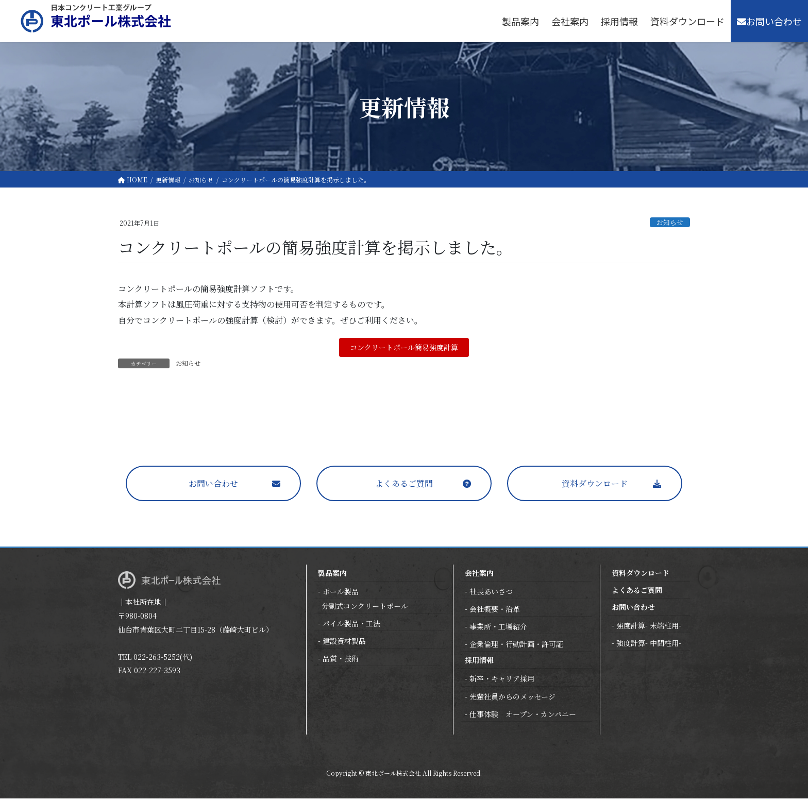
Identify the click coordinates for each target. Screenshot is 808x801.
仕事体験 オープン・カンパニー (522, 716)
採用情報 (479, 662)
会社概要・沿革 (494, 611)
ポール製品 (341, 594)
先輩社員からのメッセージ (512, 699)
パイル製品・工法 (351, 626)
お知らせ (669, 222)
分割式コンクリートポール (365, 608)
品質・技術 (341, 661)
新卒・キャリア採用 (501, 681)
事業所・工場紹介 (498, 629)
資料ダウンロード (595, 486)
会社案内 (479, 575)
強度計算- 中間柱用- (648, 645)
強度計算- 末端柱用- (648, 628)
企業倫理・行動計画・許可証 (516, 646)
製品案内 (332, 575)
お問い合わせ (213, 486)
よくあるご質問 (404, 486)
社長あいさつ (491, 594)
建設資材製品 (344, 643)
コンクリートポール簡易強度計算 (404, 348)
